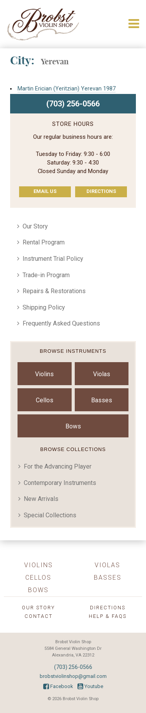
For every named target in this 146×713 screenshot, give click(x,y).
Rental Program (44, 242)
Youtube (90, 686)
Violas (101, 374)
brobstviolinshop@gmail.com (73, 676)
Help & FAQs (108, 616)
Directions (101, 191)
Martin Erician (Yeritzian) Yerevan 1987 (67, 88)
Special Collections (50, 515)
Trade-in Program (46, 275)
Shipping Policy (44, 307)
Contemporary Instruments (60, 483)
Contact (39, 616)
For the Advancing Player (57, 466)
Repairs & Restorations (54, 291)
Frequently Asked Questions (61, 323)
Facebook (58, 686)
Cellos (44, 400)
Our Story (35, 226)
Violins (44, 374)
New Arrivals (41, 498)
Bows (73, 426)
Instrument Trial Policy (53, 258)
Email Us (44, 191)
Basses (101, 400)
